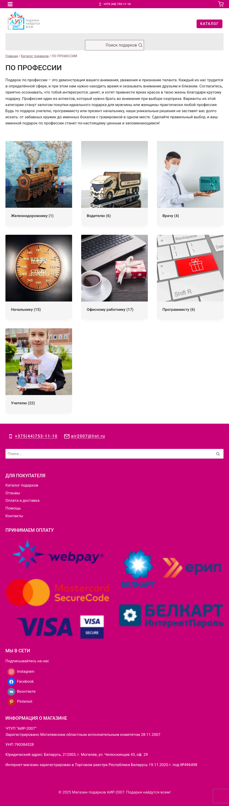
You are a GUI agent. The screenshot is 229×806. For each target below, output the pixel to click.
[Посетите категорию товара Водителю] (114, 183)
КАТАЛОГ (209, 24)
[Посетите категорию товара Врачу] (190, 183)
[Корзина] (221, 4)
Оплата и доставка (22, 500)
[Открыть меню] (10, 4)
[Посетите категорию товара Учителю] (38, 370)
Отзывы (12, 493)
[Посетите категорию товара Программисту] (190, 277)
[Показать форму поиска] (114, 45)
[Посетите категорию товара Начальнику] (38, 277)
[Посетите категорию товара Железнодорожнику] (38, 183)
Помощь (13, 508)
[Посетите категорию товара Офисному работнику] (114, 277)
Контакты (14, 516)
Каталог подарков (21, 485)
